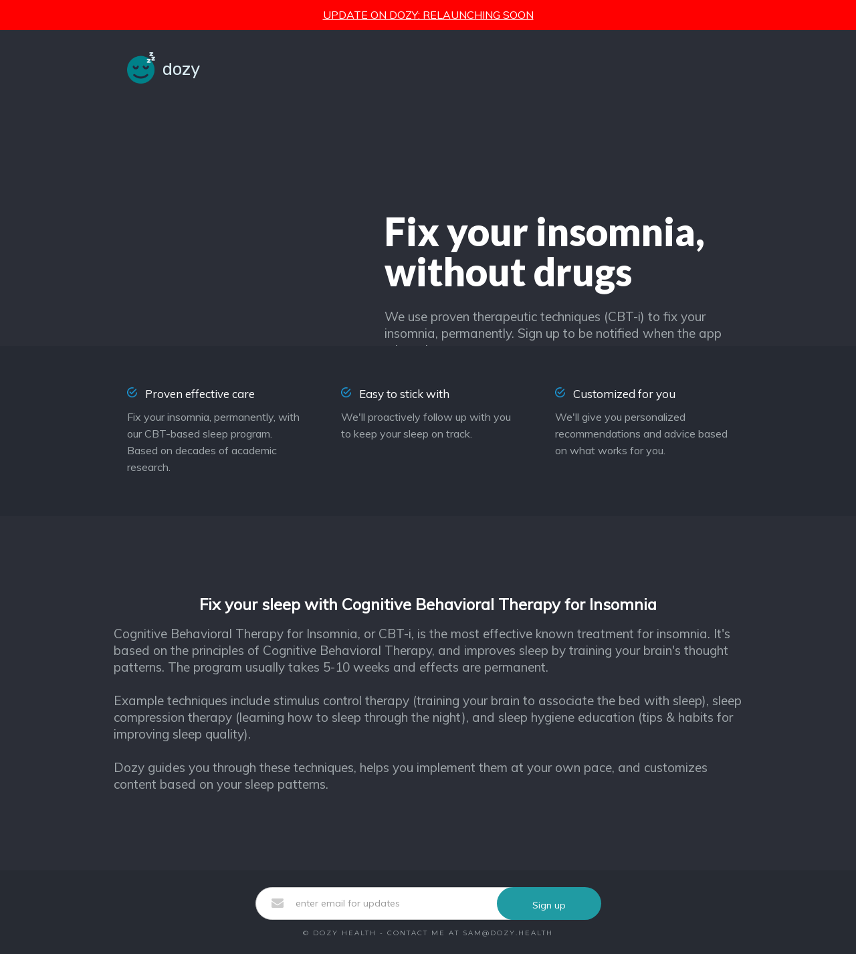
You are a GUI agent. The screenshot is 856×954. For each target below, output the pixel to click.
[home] (163, 68)
